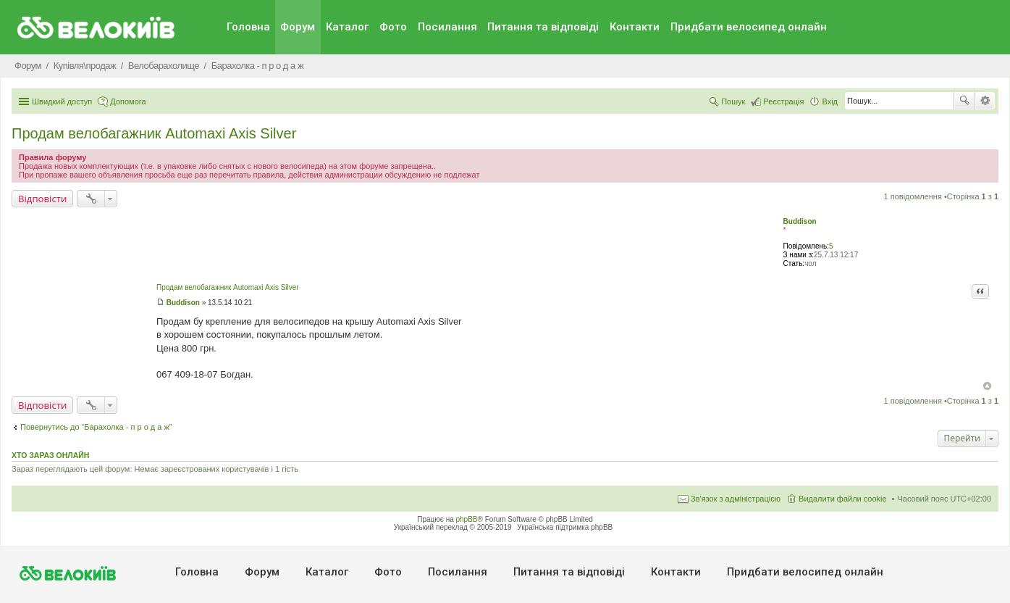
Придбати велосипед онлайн (748, 26)
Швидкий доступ (62, 101)
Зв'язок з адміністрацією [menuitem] (735, 498)
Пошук (964, 100)
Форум (297, 26)
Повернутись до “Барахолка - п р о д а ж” (96, 427)
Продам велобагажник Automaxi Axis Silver (154, 133)
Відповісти (42, 198)
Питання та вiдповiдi (543, 26)
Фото (393, 26)
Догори (987, 386)
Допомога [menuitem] (128, 101)
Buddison (800, 221)
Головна (248, 26)
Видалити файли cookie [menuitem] (843, 498)
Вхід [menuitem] (830, 101)
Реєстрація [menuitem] (783, 101)
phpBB (467, 519)
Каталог (347, 26)
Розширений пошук (985, 100)
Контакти (635, 26)
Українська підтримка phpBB (565, 527)
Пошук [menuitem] (733, 101)
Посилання (447, 26)
